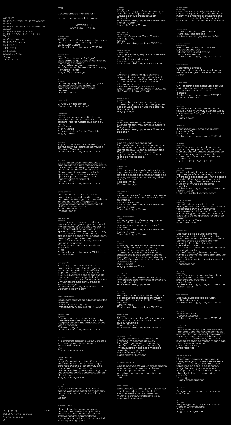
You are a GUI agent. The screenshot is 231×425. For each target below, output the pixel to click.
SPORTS (9, 48)
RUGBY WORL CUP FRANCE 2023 (24, 22)
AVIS (6, 56)
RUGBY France (13, 39)
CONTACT (10, 59)
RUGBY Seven (13, 45)
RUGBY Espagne (14, 42)
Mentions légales (13, 417)
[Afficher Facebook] (8, 410)
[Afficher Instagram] (12, 410)
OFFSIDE (9, 50)
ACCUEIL (9, 18)
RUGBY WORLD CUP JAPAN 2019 (24, 27)
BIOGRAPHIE (12, 53)
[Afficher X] (4, 410)
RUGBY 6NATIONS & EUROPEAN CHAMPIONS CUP (21, 34)
